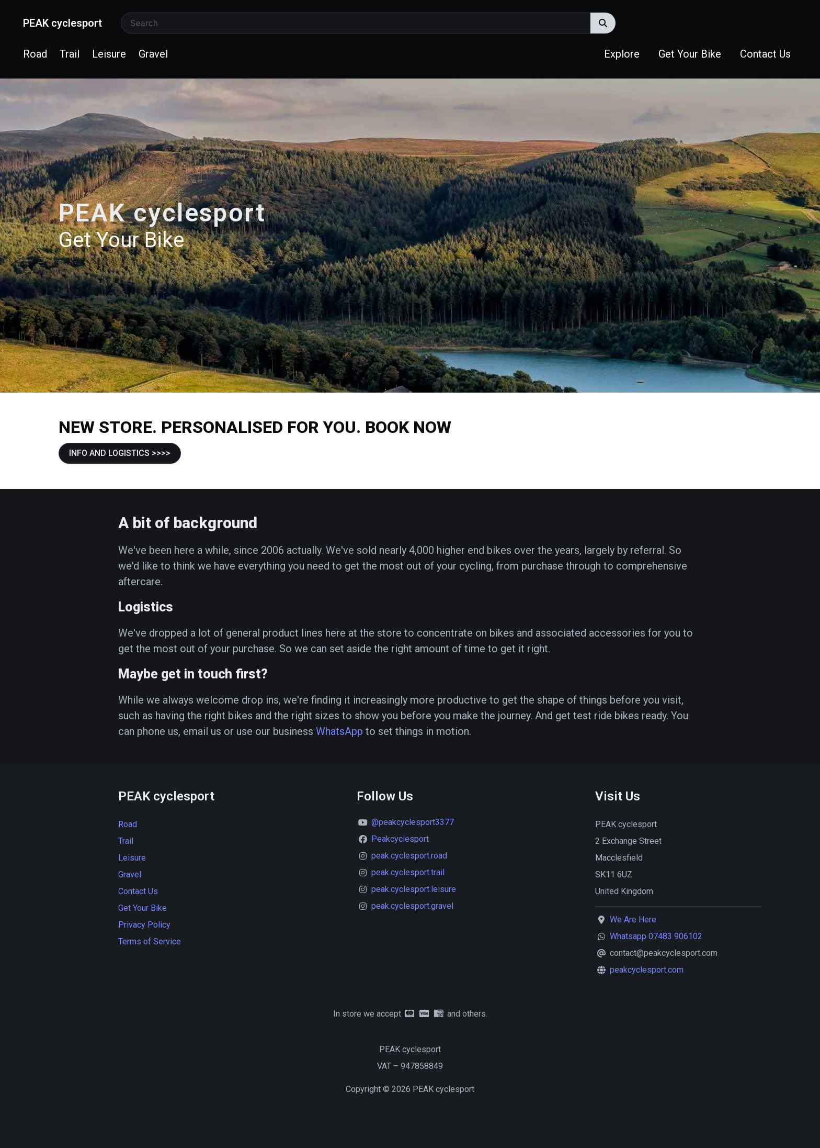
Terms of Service (149, 941)
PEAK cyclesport (62, 23)
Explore (622, 54)
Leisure (109, 54)
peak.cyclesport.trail (408, 872)
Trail (69, 54)
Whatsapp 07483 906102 (656, 936)
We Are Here (633, 919)
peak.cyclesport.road (409, 856)
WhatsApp (339, 731)
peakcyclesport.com (647, 970)
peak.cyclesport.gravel (412, 906)
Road (35, 54)
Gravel (153, 54)
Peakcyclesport (400, 839)
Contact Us (765, 54)
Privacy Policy (144, 925)
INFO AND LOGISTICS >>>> (119, 453)
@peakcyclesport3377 (412, 822)
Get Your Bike (689, 54)
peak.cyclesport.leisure (413, 889)
